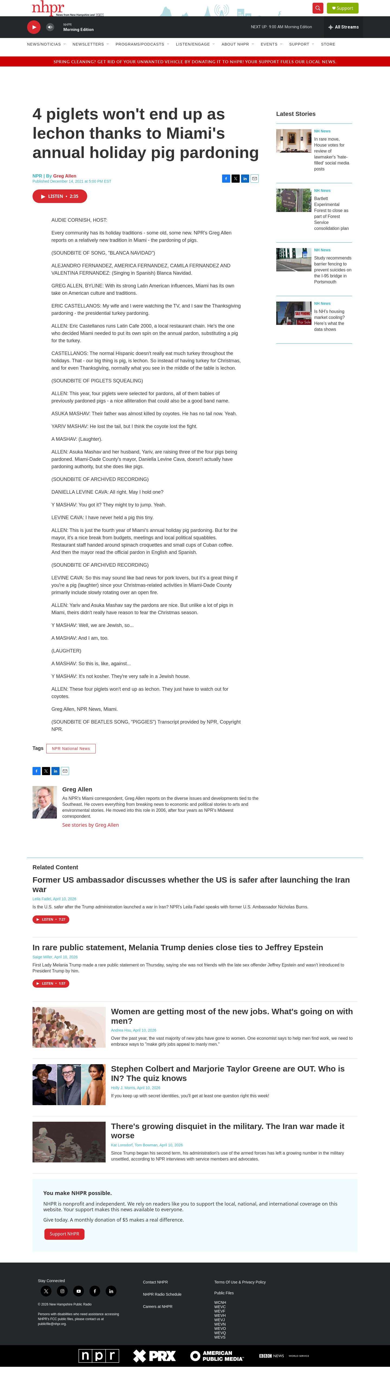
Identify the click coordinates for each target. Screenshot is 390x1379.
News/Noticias (44, 56)
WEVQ (220, 1345)
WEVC (220, 1319)
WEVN (220, 1336)
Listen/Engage (193, 56)
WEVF (219, 1323)
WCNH (220, 1315)
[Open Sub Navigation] (65, 56)
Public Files (224, 1305)
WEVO (220, 1341)
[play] (34, 39)
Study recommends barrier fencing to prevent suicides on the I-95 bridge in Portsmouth (333, 282)
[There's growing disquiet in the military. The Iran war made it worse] (69, 1154)
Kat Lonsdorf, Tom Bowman (134, 1157)
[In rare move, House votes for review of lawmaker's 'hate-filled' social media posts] (293, 153)
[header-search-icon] (320, 14)
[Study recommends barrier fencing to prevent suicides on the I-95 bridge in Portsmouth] (293, 272)
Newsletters (88, 56)
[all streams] (343, 39)
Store (328, 56)
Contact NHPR (155, 1294)
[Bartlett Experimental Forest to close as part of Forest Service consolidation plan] (293, 212)
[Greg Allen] (44, 814)
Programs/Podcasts (140, 56)
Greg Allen (64, 188)
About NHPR (235, 56)
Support (348, 14)
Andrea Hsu (121, 1042)
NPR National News (71, 761)
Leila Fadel (41, 911)
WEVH (220, 1328)
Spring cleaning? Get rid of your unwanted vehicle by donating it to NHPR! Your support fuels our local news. (195, 74)
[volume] (50, 39)
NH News (322, 143)
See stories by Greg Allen (90, 837)
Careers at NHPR (158, 1319)
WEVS (219, 1350)
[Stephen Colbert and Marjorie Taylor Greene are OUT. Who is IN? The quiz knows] (69, 1096)
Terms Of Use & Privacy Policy (240, 1294)
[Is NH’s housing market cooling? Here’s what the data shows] (293, 325)
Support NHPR (64, 1246)
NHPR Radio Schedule (162, 1307)
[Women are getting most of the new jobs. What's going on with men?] (69, 1039)
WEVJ (219, 1332)
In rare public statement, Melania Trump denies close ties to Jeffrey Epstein (177, 959)
